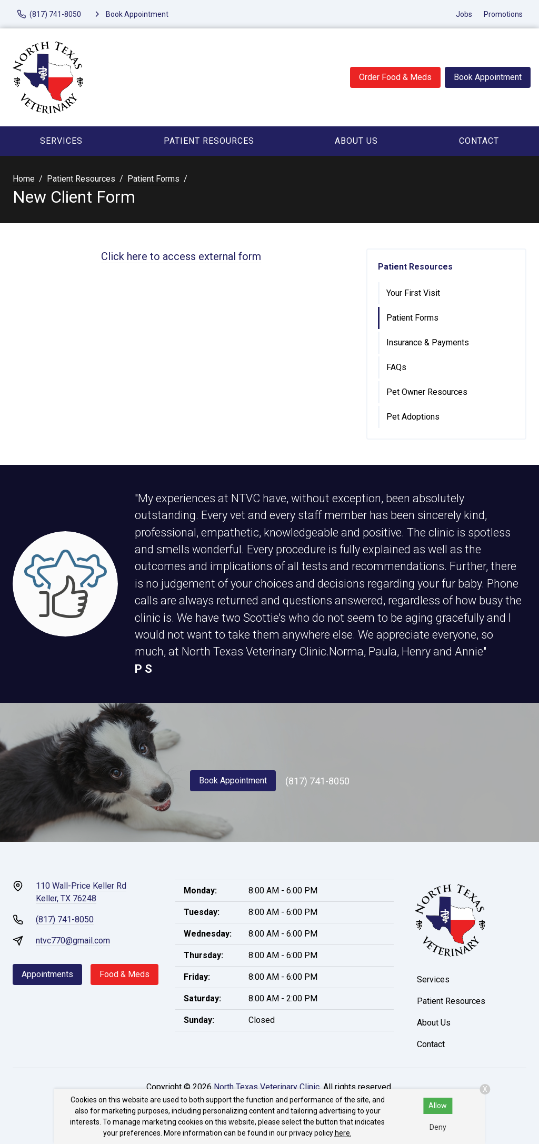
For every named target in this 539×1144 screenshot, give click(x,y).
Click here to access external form (181, 256)
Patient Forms (153, 179)
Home (24, 179)
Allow (437, 1105)
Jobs (464, 14)
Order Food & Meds (395, 77)
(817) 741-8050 (317, 781)
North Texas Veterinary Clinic (267, 1087)
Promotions (503, 14)
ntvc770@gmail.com (73, 941)
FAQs (396, 367)
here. (343, 1133)
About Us (356, 141)
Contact (479, 141)
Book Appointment (488, 77)
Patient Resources (209, 141)
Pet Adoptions (413, 417)
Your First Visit (413, 293)
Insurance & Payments (427, 342)
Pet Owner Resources (426, 392)
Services (61, 141)
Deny (438, 1127)
